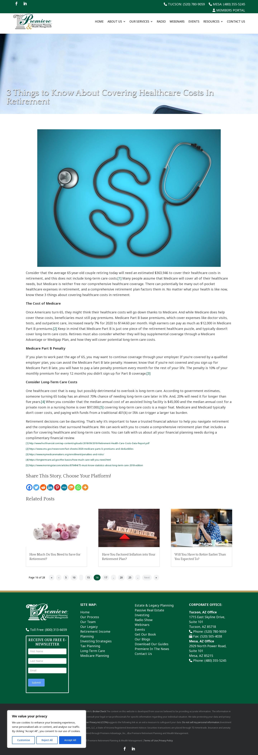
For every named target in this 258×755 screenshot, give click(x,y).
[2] (55, 324)
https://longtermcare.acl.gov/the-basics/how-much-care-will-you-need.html (70, 455)
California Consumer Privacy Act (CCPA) (88, 718)
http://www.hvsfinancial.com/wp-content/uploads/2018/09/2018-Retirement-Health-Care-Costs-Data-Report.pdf (89, 439)
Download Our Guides (151, 640)
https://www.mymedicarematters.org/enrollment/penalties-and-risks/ (66, 450)
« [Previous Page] (58, 573)
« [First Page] (51, 573)
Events (193, 21)
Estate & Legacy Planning (154, 601)
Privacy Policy (166, 736)
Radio (161, 21)
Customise (23, 740)
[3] (148, 369)
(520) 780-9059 (215, 627)
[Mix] (71, 483)
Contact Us (236, 21)
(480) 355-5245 (215, 656)
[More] (85, 483)
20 (121, 573)
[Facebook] (29, 483)
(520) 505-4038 (211, 632)
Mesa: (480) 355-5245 (227, 4)
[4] (43, 398)
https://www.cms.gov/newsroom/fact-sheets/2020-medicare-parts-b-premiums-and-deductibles (81, 444)
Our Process (89, 613)
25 (129, 573)
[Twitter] (36, 483)
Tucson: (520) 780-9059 (184, 4)
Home (99, 21)
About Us (115, 21)
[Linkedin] (50, 483)
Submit (36, 678)
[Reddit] (43, 483)
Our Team (88, 617)
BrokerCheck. (99, 707)
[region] (46, 729)
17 (105, 573)
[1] (119, 274)
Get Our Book (145, 630)
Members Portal (228, 10)
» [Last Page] (156, 573)
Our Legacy (89, 622)
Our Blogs (142, 635)
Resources (211, 21)
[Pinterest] (57, 483)
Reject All (47, 740)
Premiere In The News (152, 645)
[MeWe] (64, 483)
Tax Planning (90, 642)
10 (74, 573)
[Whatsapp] (78, 483)
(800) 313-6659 (56, 626)
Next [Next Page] (147, 573)
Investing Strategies (96, 637)
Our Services (139, 21)
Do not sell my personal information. (201, 718)
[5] (102, 403)
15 (88, 573)
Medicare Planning (94, 651)
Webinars (177, 21)
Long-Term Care (92, 647)
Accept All (70, 740)
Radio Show (143, 616)
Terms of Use (151, 736)
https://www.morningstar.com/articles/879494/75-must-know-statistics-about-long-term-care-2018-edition (86, 461)
